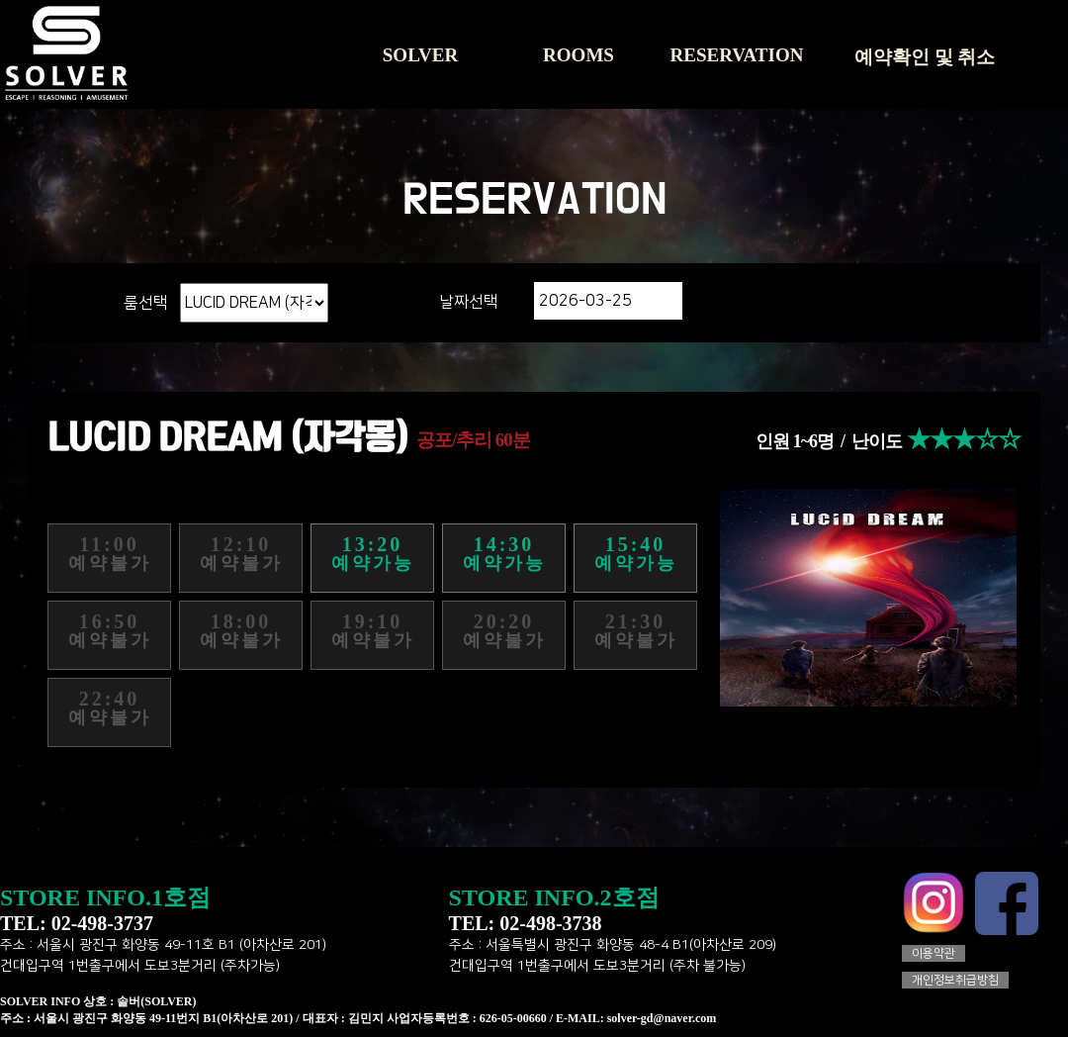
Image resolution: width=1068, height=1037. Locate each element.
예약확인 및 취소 (925, 57)
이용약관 (933, 953)
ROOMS (578, 55)
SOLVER (420, 55)
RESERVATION (737, 55)
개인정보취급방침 (955, 980)
